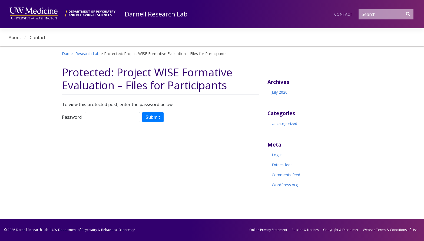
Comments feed (286, 174)
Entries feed (282, 164)
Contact (343, 14)
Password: (72, 117)
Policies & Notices (305, 230)
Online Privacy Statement (268, 230)
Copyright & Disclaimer (341, 230)
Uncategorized (284, 123)
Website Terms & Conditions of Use (390, 230)
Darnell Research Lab (156, 13)
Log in (277, 154)
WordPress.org (285, 184)
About (15, 37)
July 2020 (279, 92)
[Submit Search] (408, 14)
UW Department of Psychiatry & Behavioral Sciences (91, 230)
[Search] (386, 14)
